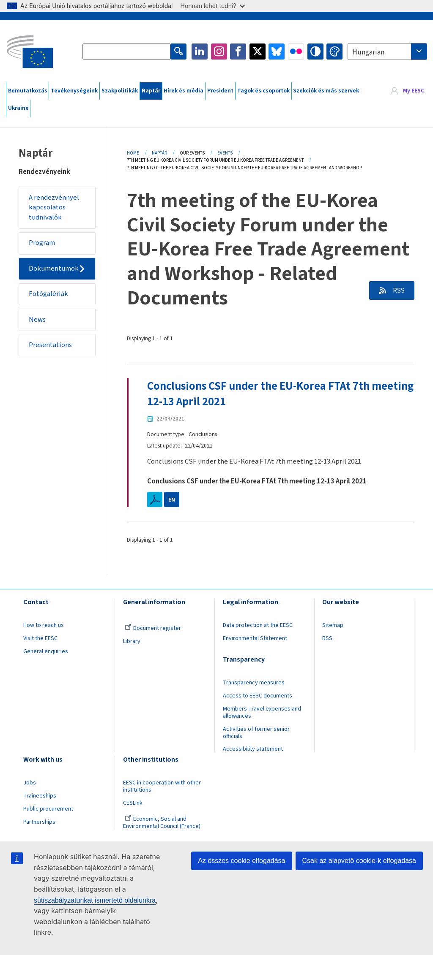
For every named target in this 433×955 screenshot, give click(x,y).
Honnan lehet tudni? (213, 5)
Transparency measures (254, 683)
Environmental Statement (255, 638)
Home (133, 153)
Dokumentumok (54, 268)
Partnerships (39, 822)
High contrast (315, 51)
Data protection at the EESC (258, 625)
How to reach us (43, 625)
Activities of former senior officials (256, 733)
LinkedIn (200, 51)
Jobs (29, 783)
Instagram (219, 51)
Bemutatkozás (27, 91)
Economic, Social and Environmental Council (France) (162, 822)
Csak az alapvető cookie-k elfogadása (359, 860)
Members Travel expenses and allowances (262, 712)
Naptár (151, 91)
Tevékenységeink (74, 91)
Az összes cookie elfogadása (241, 860)
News (37, 320)
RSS (398, 290)
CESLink (133, 803)
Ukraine (18, 108)
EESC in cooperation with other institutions (162, 787)
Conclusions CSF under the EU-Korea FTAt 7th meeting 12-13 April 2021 (280, 394)
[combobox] (387, 51)
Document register (153, 628)
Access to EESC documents (257, 696)
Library (131, 641)
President (220, 91)
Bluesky (277, 51)
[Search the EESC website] (126, 51)
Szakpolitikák (119, 91)
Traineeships (39, 796)
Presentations (50, 345)
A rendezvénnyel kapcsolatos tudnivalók (54, 207)
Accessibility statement (253, 749)
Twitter (257, 51)
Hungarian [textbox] (368, 52)
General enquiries (45, 651)
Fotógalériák (48, 294)
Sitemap (332, 625)
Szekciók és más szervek (326, 91)
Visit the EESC (40, 638)
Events (225, 153)
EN (171, 499)
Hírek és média (183, 91)
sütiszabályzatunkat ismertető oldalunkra (95, 900)
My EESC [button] (413, 91)
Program (42, 243)
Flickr (296, 51)
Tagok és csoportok (263, 91)
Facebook (238, 51)
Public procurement (48, 809)
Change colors (334, 51)
